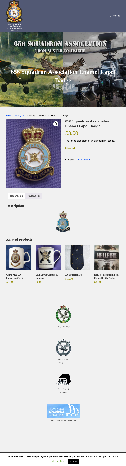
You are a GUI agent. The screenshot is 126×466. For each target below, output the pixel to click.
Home (8, 115)
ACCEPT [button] (73, 461)
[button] (55, 123)
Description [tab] (16, 196)
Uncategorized (20, 115)
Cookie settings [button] (56, 461)
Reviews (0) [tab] (33, 196)
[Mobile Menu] (114, 15)
